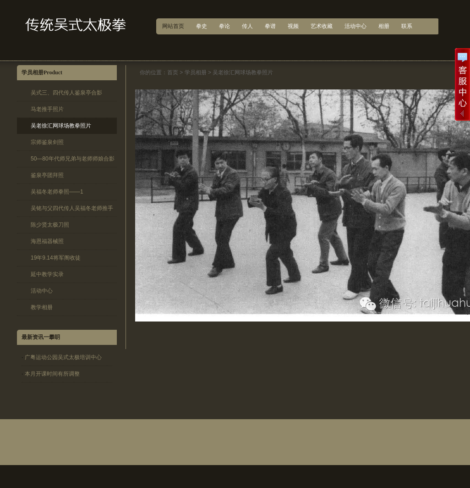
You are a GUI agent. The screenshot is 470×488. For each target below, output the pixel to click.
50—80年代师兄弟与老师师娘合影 (73, 158)
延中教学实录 (47, 274)
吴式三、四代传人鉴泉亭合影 (66, 92)
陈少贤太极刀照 (50, 225)
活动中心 (42, 291)
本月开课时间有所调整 (52, 374)
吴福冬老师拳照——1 (57, 192)
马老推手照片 (47, 109)
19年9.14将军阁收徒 (56, 258)
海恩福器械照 (47, 241)
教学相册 (42, 307)
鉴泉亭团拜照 (47, 175)
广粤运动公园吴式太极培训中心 (63, 357)
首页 (172, 72)
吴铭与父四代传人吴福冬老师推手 (72, 208)
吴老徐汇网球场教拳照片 (61, 125)
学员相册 (196, 72)
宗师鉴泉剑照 (47, 142)
